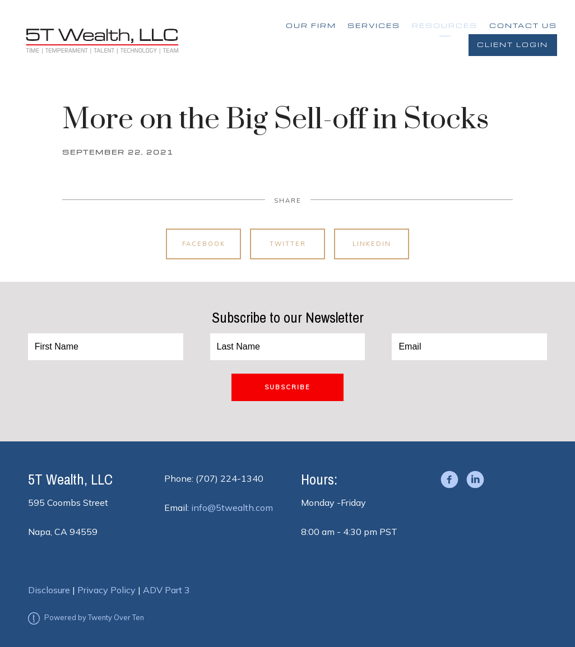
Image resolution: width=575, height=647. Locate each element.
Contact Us (523, 25)
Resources (444, 25)
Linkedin (372, 244)
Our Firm (311, 25)
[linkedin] (475, 479)
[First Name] (105, 346)
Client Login (512, 44)
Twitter (288, 244)
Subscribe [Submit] (287, 387)
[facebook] (449, 479)
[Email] (469, 346)
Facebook (203, 244)
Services (373, 25)
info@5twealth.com (232, 507)
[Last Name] (287, 346)
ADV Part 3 (166, 589)
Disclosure (49, 589)
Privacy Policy (106, 589)
